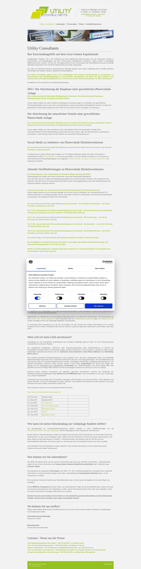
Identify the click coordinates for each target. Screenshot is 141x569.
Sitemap (43, 564)
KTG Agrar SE (47, 403)
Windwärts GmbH (48, 409)
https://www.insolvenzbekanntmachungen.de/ (44, 392)
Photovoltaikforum (50, 156)
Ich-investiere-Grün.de (106, 319)
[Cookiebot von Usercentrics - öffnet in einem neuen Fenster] (103, 262)
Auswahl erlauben (70, 306)
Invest (43, 319)
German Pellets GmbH (50, 406)
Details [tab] (70, 268)
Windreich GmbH (48, 415)
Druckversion (34, 564)
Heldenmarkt (50, 319)
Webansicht (108, 564)
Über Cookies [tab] (100, 268)
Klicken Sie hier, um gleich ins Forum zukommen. (87, 159)
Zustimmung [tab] (41, 268)
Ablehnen (42, 306)
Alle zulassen (98, 306)
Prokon (44, 412)
